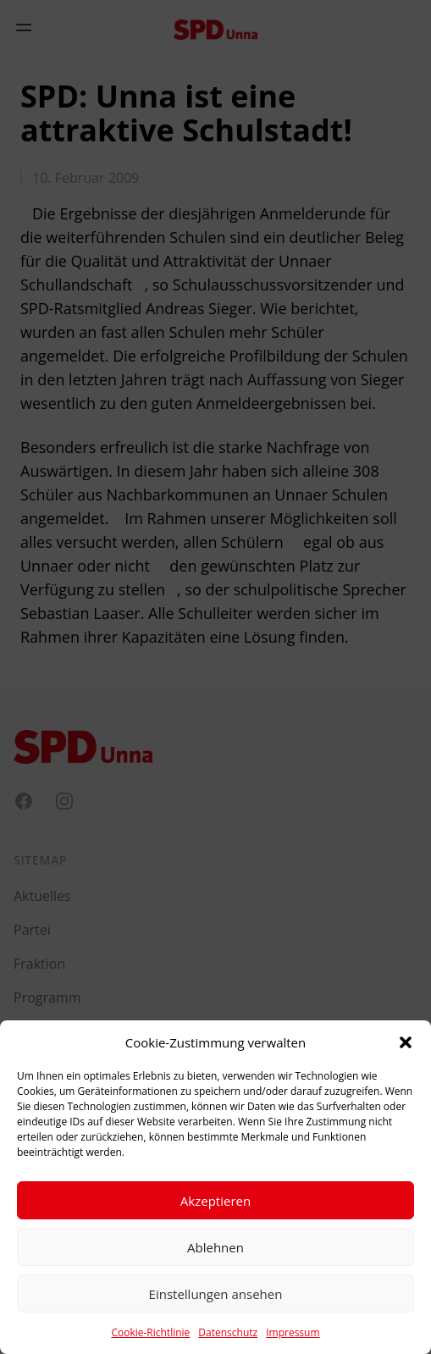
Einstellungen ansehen (216, 1293)
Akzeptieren (215, 1200)
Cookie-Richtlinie (150, 1332)
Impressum (292, 1332)
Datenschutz (227, 1332)
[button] (405, 1042)
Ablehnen (215, 1247)
